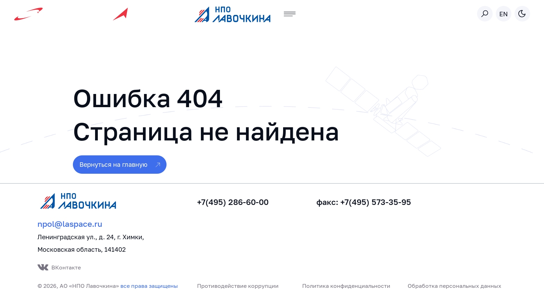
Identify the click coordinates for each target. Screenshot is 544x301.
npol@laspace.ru (69, 224)
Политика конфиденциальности (346, 285)
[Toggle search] (485, 14)
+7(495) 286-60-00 (233, 202)
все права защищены (149, 285)
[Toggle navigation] (289, 14)
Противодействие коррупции (238, 285)
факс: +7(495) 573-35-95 (363, 202)
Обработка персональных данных (454, 285)
